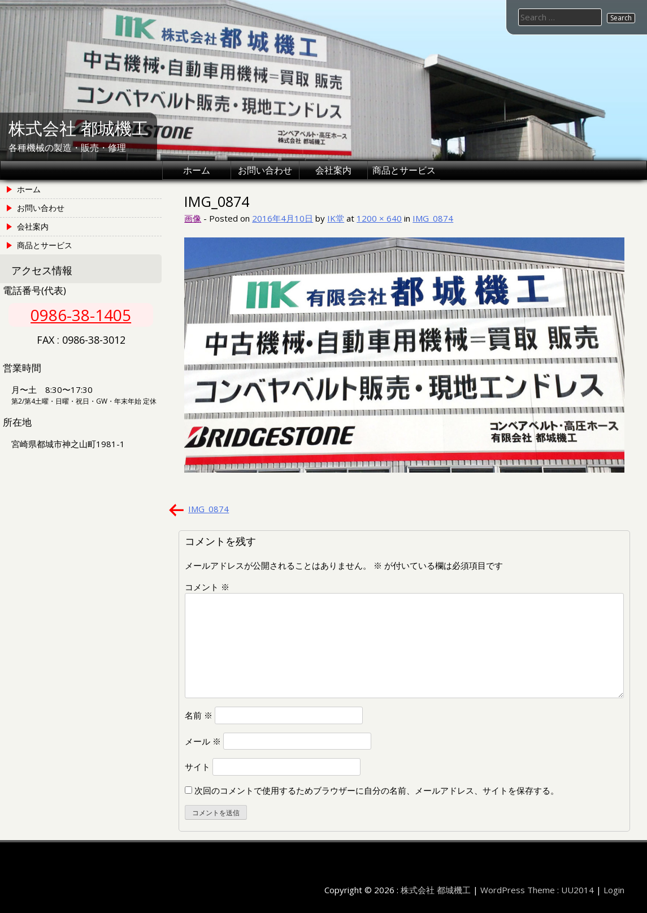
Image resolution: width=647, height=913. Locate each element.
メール (203, 741)
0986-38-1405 (81, 315)
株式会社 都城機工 (78, 128)
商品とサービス (404, 170)
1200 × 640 (379, 218)
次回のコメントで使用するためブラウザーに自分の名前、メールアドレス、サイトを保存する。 (376, 790)
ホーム (196, 170)
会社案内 (333, 170)
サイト (197, 766)
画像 (192, 218)
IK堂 (335, 218)
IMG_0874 (432, 218)
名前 (198, 715)
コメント (207, 586)
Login (613, 889)
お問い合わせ (265, 170)
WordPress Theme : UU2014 (537, 889)
